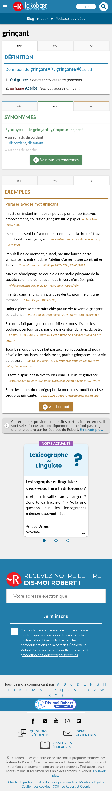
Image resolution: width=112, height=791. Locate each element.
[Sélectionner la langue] (86, 6)
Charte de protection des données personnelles (42, 782)
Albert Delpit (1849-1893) (40, 300)
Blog (30, 18)
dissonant (36, 143)
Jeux (44, 18)
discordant (17, 143)
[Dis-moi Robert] (56, 704)
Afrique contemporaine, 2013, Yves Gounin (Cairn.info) (44, 285)
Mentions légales (91, 782)
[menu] (5, 6)
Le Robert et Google (76, 786)
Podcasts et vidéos (70, 18)
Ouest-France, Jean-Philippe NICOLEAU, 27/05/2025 (52, 265)
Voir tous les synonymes (59, 159)
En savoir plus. (91, 429)
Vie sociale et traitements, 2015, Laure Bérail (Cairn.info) (64, 315)
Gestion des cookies (36, 786)
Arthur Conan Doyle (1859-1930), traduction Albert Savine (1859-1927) (54, 381)
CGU (56, 786)
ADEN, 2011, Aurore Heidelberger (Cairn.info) (70, 396)
